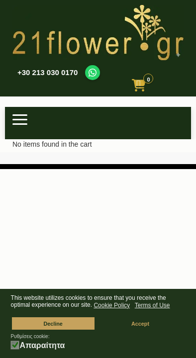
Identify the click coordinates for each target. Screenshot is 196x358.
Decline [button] (52, 324)
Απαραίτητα (42, 346)
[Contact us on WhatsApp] (92, 72)
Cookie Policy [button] (112, 305)
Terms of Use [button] (152, 305)
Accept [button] (140, 324)
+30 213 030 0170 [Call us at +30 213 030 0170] (47, 72)
